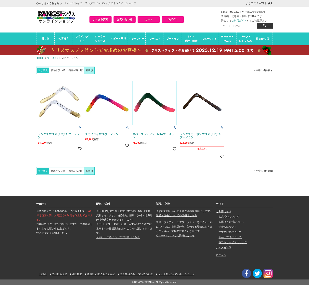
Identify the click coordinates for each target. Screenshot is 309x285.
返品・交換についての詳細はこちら (176, 215)
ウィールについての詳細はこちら (175, 235)
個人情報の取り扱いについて (136, 274)
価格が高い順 (75, 70)
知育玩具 (64, 38)
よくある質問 (100, 19)
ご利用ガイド (239, 20)
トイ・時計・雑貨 (191, 38)
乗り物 (45, 38)
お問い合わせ (124, 19)
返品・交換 (163, 203)
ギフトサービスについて (233, 242)
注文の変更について (230, 232)
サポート (41, 203)
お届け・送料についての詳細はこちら (118, 237)
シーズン (154, 38)
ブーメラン (172, 38)
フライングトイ (81, 38)
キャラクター (136, 38)
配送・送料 (103, 203)
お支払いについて (229, 216)
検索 (265, 25)
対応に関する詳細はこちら (51, 232)
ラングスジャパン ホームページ (176, 274)
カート (149, 19)
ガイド (220, 203)
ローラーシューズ (100, 38)
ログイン (173, 19)
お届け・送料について (231, 221)
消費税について (227, 226)
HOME (40, 58)
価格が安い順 (58, 70)
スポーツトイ (209, 38)
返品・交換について (230, 237)
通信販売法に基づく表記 (101, 274)
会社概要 (77, 274)
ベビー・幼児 (118, 38)
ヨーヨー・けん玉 (227, 38)
